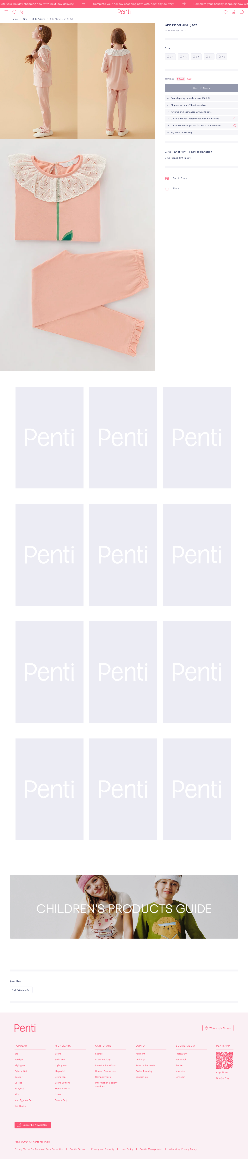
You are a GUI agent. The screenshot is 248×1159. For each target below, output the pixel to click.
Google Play (222, 1078)
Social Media (185, 1045)
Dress (58, 1094)
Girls (25, 19)
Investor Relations (105, 1065)
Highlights (63, 1045)
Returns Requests (145, 1065)
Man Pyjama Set (24, 1100)
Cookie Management (151, 1149)
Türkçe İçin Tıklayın (220, 1028)
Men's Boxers (62, 1088)
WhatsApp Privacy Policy (183, 1149)
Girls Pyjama (38, 19)
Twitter (179, 1065)
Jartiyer (19, 1059)
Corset (18, 1082)
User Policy (127, 1149)
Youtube (180, 1071)
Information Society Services (106, 1084)
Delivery (140, 1059)
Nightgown (20, 1065)
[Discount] (22, 11)
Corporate (103, 1045)
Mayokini (60, 1071)
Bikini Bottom (62, 1082)
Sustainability (102, 1059)
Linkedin (180, 1077)
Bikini (58, 1053)
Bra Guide (20, 1106)
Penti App (223, 1045)
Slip (17, 1094)
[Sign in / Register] (233, 11)
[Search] (14, 11)
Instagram (181, 1053)
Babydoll (20, 1088)
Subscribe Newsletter (35, 1125)
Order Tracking (143, 1071)
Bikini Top (60, 1077)
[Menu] (6, 11)
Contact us (141, 1077)
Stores (98, 1053)
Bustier (18, 1077)
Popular (21, 1045)
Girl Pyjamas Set (21, 990)
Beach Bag (61, 1100)
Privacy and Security (102, 1149)
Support (141, 1045)
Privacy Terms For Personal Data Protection (39, 1149)
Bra (16, 1053)
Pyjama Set (21, 1071)
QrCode (224, 1060)
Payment (140, 1053)
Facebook (181, 1059)
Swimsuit (60, 1059)
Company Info (103, 1077)
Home (15, 19)
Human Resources (105, 1071)
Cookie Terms (77, 1149)
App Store (222, 1072)
